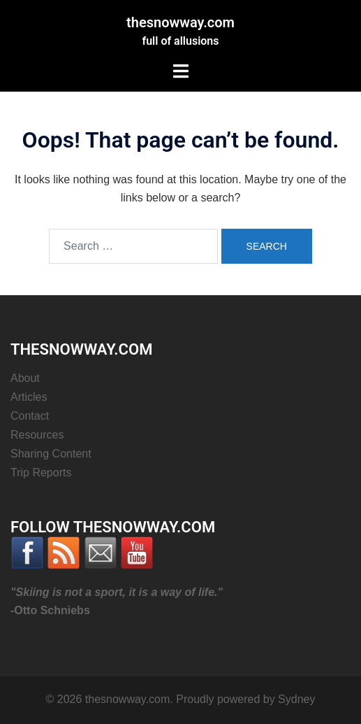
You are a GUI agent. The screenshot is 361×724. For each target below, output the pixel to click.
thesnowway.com (180, 22)
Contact (29, 416)
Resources (37, 435)
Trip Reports (40, 472)
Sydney (296, 699)
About (25, 378)
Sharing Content (50, 454)
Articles (28, 397)
